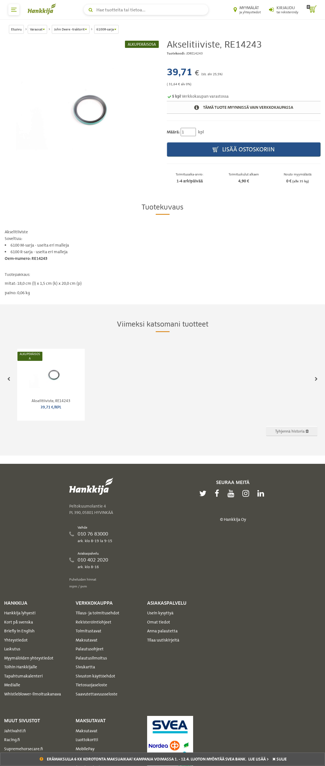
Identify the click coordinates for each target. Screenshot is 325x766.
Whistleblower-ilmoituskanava (32, 694)
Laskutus (12, 649)
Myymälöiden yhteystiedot (28, 658)
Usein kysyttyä (160, 613)
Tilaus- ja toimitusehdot (97, 613)
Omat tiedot (158, 622)
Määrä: (173, 132)
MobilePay (85, 749)
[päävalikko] (13, 9)
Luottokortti (87, 739)
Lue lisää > (258, 759)
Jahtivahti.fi (15, 731)
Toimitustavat (88, 631)
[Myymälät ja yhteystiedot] (247, 9)
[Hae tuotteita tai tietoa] (146, 9)
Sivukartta (85, 667)
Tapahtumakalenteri (23, 676)
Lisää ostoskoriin (244, 149)
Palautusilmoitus (91, 658)
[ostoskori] (312, 9)
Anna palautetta (162, 631)
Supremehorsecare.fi (23, 749)
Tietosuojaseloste (91, 685)
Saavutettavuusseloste (96, 694)
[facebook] (218, 493)
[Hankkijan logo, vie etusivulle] (43, 8)
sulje (279, 759)
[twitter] (204, 493)
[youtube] (232, 493)
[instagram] (247, 493)
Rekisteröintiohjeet (93, 622)
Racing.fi (12, 739)
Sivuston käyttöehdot (95, 676)
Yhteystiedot (16, 640)
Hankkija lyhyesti (19, 613)
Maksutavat (87, 640)
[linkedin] (262, 493)
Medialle (12, 685)
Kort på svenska (18, 622)
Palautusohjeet (90, 649)
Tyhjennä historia (292, 431)
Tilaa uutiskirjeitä (163, 640)
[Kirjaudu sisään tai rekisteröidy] (283, 9)
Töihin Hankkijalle (20, 667)
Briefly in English (19, 631)
